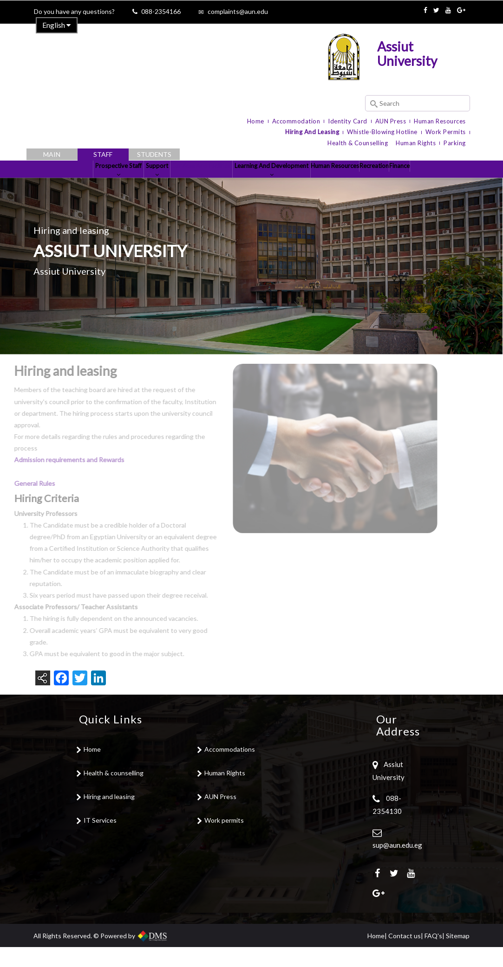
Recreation (407, 179)
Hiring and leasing (109, 817)
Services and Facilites (182, 182)
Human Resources (440, 121)
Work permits (224, 841)
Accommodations (229, 770)
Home (255, 121)
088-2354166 (161, 11)
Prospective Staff (65, 182)
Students (154, 154)
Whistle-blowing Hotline (382, 131)
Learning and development (269, 182)
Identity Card (347, 121)
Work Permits (445, 131)
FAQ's (433, 956)
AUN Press (390, 121)
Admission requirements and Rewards (57, 480)
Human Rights (416, 143)
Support (120, 182)
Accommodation (296, 121)
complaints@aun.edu (238, 11)
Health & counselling (114, 793)
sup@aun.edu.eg (397, 865)
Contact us (404, 956)
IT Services (100, 841)
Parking (455, 143)
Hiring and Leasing (312, 131)
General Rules (23, 503)
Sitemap (458, 956)
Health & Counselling (357, 143)
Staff (102, 154)
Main (51, 154)
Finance (452, 179)
